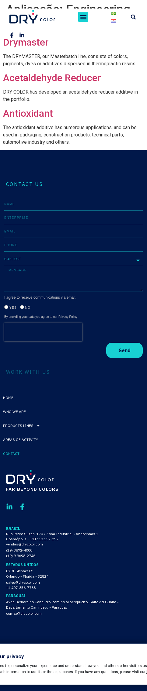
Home (8, 397)
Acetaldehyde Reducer (52, 78)
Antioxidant (28, 113)
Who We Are (14, 411)
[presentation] (43, 332)
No (28, 307)
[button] (83, 17)
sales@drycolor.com (23, 582)
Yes (13, 307)
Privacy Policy (67, 316)
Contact (11, 453)
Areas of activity (20, 439)
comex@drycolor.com (24, 613)
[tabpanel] (73, 278)
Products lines (21, 426)
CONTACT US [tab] (24, 184)
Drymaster (26, 42)
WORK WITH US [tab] (28, 372)
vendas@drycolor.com (24, 544)
